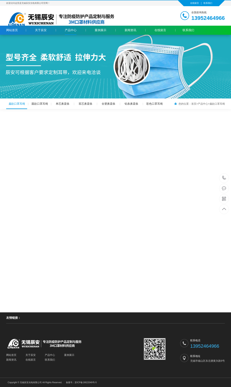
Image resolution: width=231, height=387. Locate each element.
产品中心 (71, 30)
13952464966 (224, 178)
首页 (193, 103)
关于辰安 (41, 30)
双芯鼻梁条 (85, 103)
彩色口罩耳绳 (154, 103)
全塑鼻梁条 (108, 103)
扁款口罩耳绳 (16, 105)
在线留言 (194, 3)
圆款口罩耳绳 (40, 103)
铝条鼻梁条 (131, 103)
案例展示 (100, 30)
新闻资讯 (130, 30)
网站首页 (12, 30)
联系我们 (207, 3)
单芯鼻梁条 (62, 103)
